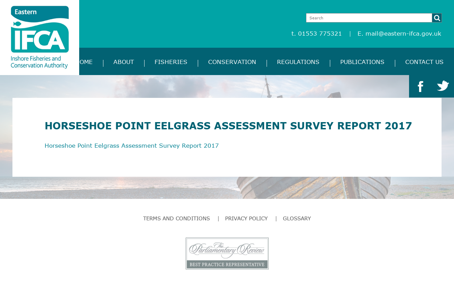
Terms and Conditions (176, 218)
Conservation (232, 61)
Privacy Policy (246, 218)
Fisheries (171, 61)
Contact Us (424, 61)
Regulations (298, 61)
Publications (362, 61)
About (123, 61)
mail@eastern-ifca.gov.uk (403, 33)
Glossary (297, 218)
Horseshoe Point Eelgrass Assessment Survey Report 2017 (132, 145)
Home (84, 61)
